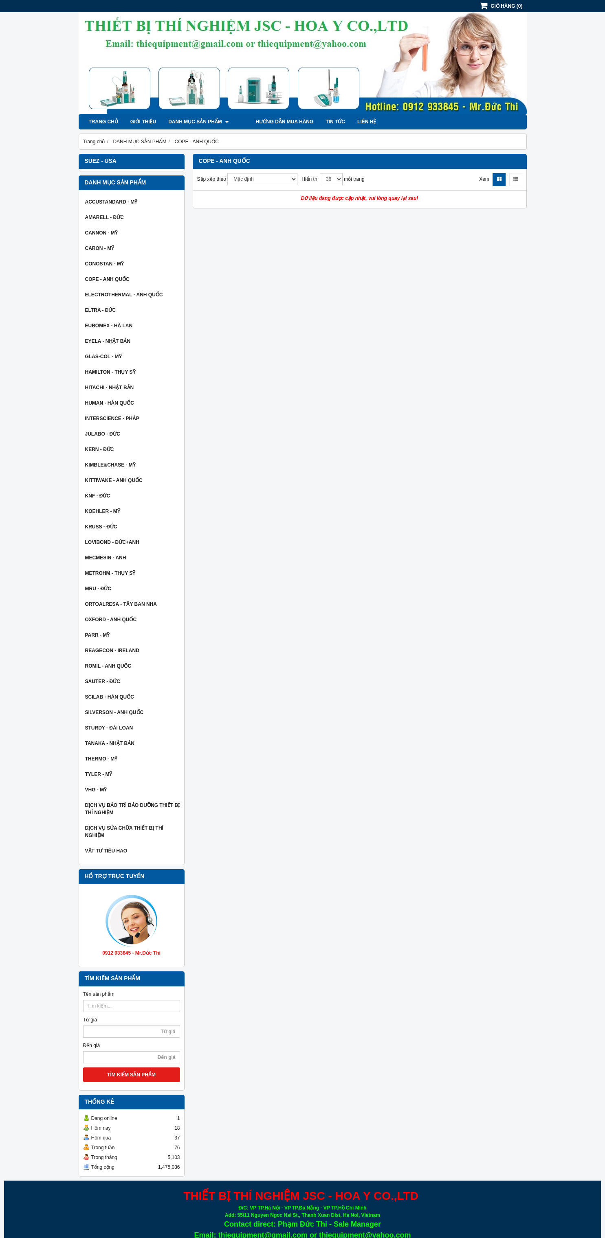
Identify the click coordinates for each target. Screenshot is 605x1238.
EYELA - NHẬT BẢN (108, 341)
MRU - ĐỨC (98, 589)
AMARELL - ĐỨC (104, 217)
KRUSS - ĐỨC (101, 527)
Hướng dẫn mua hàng (270, 122)
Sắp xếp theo (211, 179)
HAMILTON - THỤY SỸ (110, 372)
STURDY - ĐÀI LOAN (109, 728)
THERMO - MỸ (101, 759)
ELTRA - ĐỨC (100, 310)
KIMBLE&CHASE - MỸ (110, 465)
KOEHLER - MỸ (102, 511)
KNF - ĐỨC (97, 496)
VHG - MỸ (96, 790)
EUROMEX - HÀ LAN (109, 326)
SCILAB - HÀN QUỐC (109, 697)
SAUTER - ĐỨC (102, 681)
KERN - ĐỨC (99, 449)
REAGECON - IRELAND (112, 650)
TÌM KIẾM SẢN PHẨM (131, 1075)
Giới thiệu (143, 122)
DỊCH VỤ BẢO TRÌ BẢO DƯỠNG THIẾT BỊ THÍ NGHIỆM (132, 808)
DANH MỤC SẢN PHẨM (198, 122)
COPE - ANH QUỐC (107, 279)
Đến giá (91, 1045)
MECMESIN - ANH (105, 558)
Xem (484, 179)
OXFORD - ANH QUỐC (111, 619)
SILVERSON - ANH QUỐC (114, 712)
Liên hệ (352, 122)
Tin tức (321, 122)
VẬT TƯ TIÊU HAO (106, 851)
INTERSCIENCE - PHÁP (112, 418)
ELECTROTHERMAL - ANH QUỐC (124, 295)
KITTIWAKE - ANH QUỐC (114, 480)
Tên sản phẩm (98, 994)
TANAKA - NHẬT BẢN (109, 743)
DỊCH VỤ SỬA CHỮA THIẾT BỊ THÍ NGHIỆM (124, 831)
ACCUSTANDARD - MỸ (111, 202)
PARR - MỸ (97, 635)
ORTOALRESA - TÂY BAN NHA (121, 604)
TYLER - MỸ (98, 774)
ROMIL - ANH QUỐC (108, 666)
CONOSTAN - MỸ (104, 264)
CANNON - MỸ (101, 233)
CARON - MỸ (99, 248)
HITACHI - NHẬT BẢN (109, 387)
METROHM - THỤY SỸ (110, 573)
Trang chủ (103, 122)
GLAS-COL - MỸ (103, 356)
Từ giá (90, 1020)
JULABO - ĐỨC (102, 434)
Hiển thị (309, 179)
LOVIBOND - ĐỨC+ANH (112, 542)
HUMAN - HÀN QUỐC (109, 403)
